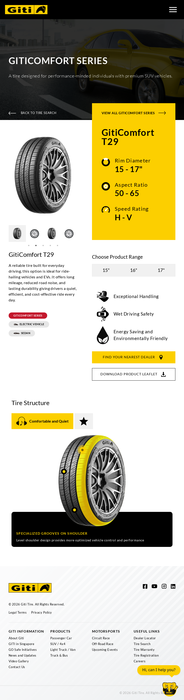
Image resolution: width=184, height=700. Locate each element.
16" (133, 270)
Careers (139, 661)
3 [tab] (43, 245)
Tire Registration (146, 655)
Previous (5, 176)
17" (161, 270)
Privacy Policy (41, 612)
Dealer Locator (145, 638)
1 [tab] (28, 245)
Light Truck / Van (62, 650)
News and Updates (22, 655)
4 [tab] (50, 245)
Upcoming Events (105, 650)
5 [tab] (57, 245)
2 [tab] (36, 245)
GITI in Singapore (21, 644)
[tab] (42, 421)
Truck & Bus (59, 655)
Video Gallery (19, 661)
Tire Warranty (144, 650)
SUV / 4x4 (57, 644)
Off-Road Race (102, 644)
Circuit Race (101, 638)
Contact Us (17, 667)
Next (81, 176)
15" (106, 270)
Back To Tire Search (33, 113)
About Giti (16, 638)
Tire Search (142, 644)
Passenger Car (61, 638)
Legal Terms (18, 612)
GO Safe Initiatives (23, 650)
